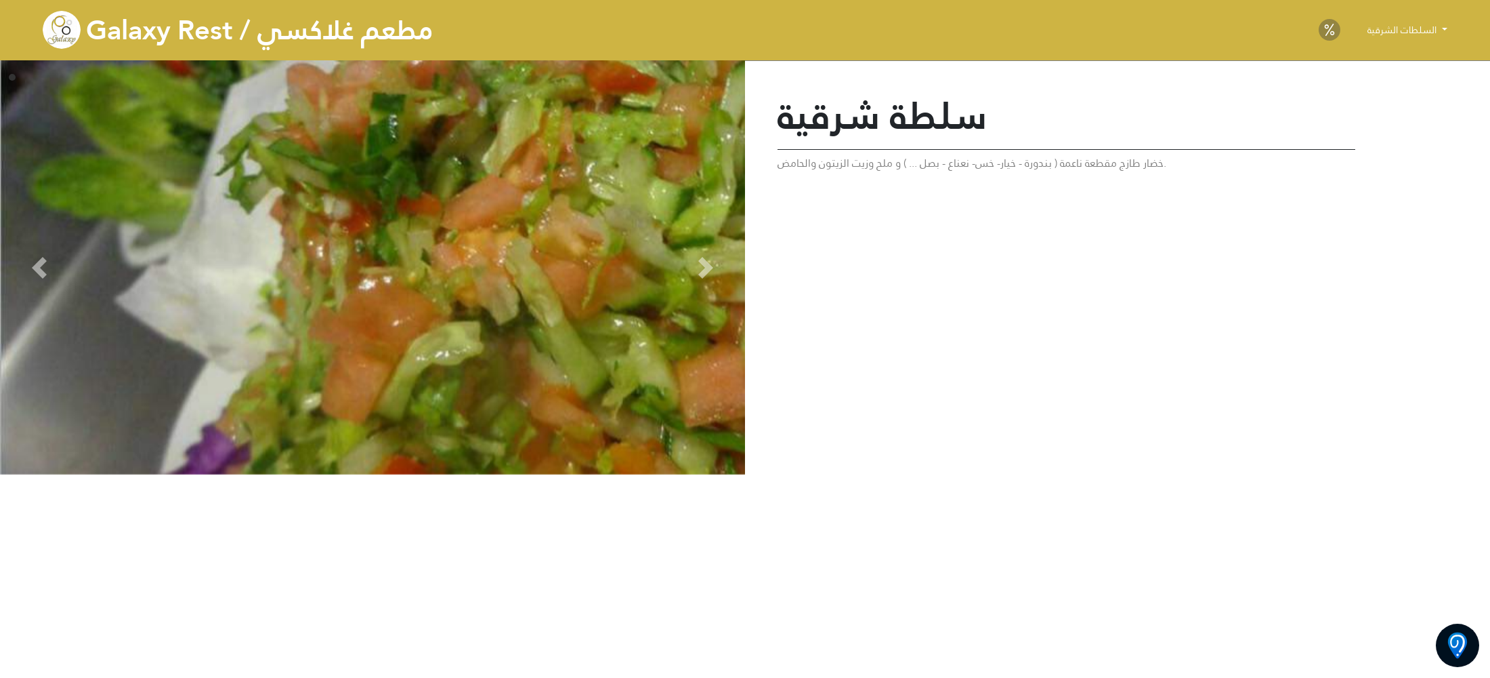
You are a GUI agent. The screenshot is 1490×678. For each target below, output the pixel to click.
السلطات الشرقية (1403, 30)
